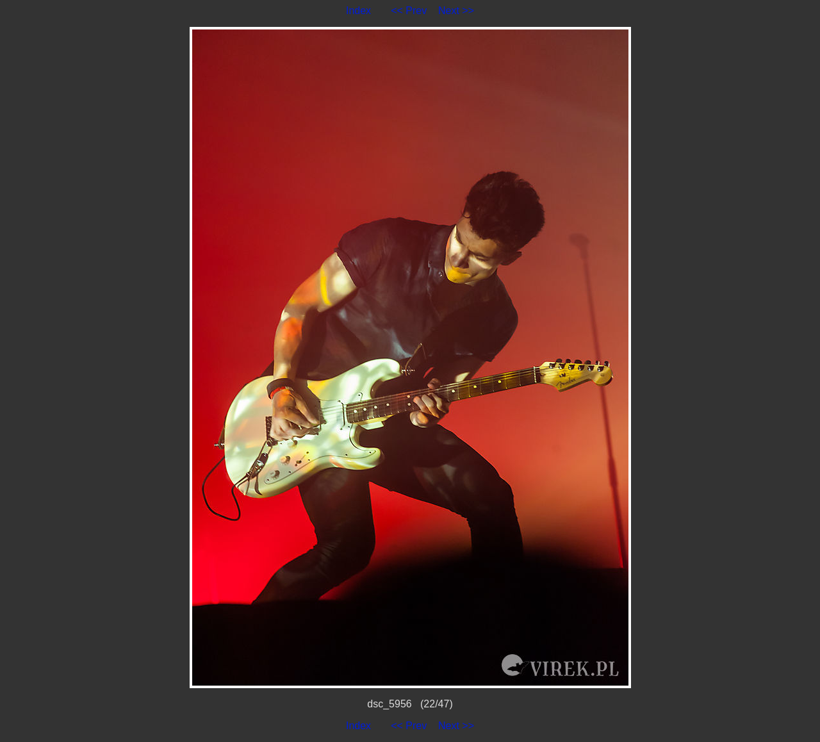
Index (358, 10)
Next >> (456, 10)
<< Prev (409, 10)
